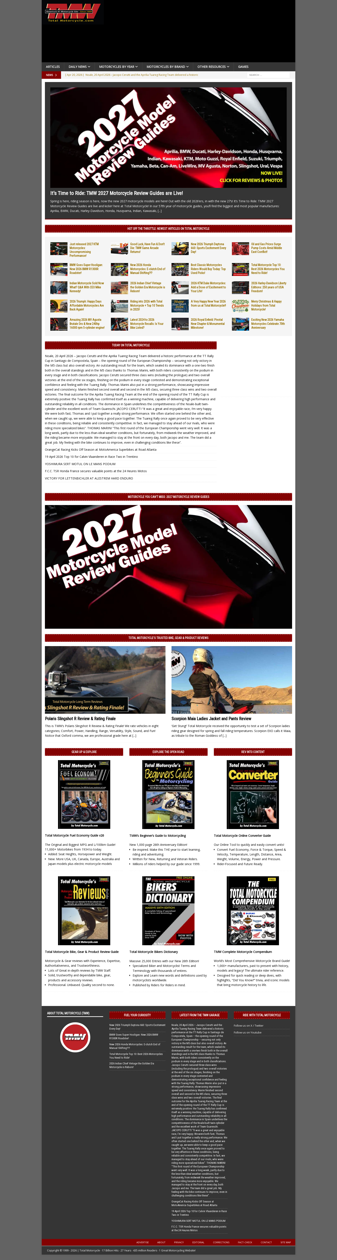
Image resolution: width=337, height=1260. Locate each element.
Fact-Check (245, 1242)
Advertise (142, 1242)
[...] (160, 211)
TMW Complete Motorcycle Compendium (243, 952)
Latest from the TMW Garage (200, 1015)
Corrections (221, 1242)
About (161, 1242)
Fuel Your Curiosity (137, 1015)
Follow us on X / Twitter (248, 1025)
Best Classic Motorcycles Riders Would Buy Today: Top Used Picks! (208, 268)
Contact (266, 1242)
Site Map (285, 1242)
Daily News (78, 67)
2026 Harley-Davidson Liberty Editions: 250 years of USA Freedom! (268, 287)
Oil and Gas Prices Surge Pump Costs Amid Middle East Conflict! (266, 248)
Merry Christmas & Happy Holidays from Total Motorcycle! (266, 305)
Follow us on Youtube (248, 1032)
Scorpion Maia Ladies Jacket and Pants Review (211, 718)
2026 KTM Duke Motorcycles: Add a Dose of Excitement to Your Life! (208, 287)
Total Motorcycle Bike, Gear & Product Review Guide (82, 952)
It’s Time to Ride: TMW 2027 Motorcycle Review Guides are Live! (116, 193)
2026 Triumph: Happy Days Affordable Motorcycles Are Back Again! (87, 305)
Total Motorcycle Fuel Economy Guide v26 (74, 835)
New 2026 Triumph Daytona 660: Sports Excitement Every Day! (208, 248)
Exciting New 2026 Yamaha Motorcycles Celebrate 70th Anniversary (268, 323)
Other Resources (212, 67)
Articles (53, 67)
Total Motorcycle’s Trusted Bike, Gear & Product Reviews (168, 638)
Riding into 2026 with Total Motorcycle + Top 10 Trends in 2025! (147, 305)
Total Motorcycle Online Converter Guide (242, 836)
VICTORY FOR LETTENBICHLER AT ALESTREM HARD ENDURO (89, 478)
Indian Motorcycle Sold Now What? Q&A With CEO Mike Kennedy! (87, 287)
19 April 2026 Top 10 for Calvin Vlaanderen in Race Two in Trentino (91, 457)
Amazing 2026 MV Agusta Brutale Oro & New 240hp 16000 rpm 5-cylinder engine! (87, 323)
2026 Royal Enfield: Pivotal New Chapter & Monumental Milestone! (208, 323)
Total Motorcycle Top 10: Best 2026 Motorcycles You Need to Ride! (268, 268)
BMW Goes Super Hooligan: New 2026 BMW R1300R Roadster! (86, 268)
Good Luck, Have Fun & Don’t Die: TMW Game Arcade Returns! (147, 248)
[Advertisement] (201, 32)
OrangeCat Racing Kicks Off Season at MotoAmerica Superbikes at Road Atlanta (100, 449)
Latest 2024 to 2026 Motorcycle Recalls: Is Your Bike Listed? (146, 323)
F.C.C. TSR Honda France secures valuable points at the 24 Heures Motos (96, 471)
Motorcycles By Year (116, 67)
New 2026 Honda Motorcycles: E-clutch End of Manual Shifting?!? (147, 268)
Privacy (179, 1242)
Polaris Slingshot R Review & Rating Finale (80, 718)
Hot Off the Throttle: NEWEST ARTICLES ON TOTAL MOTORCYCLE (168, 228)
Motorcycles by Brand (166, 67)
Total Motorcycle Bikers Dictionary (153, 952)
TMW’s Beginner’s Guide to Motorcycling (157, 836)
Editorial (198, 1242)
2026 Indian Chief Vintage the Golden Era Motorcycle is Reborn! (147, 287)
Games (243, 67)
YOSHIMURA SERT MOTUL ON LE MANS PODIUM (80, 464)
